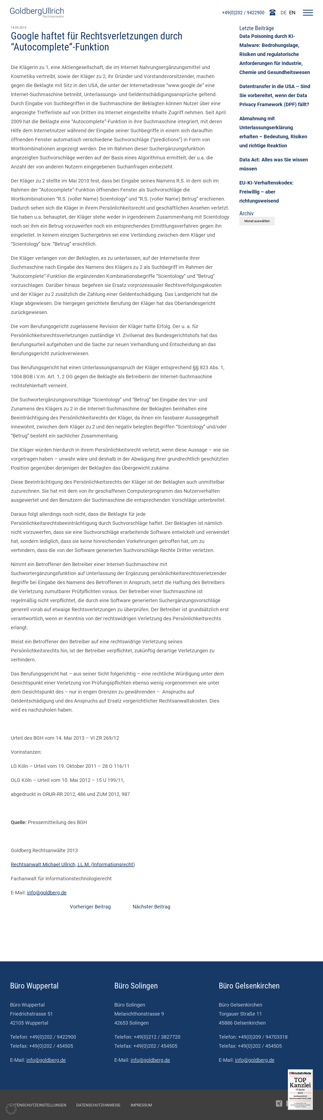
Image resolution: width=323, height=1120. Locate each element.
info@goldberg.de (47, 893)
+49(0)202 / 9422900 (243, 13)
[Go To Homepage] (37, 16)
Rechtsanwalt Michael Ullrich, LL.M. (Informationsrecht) (73, 864)
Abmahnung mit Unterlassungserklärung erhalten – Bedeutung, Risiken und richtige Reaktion (273, 132)
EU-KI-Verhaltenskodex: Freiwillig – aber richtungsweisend (266, 192)
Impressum (141, 1105)
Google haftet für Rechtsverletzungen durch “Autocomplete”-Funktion (96, 41)
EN (292, 13)
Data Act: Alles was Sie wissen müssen (273, 164)
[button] (11, 1109)
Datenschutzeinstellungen (38, 1105)
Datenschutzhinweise (98, 1105)
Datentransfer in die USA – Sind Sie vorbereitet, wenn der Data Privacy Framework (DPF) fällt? (274, 95)
